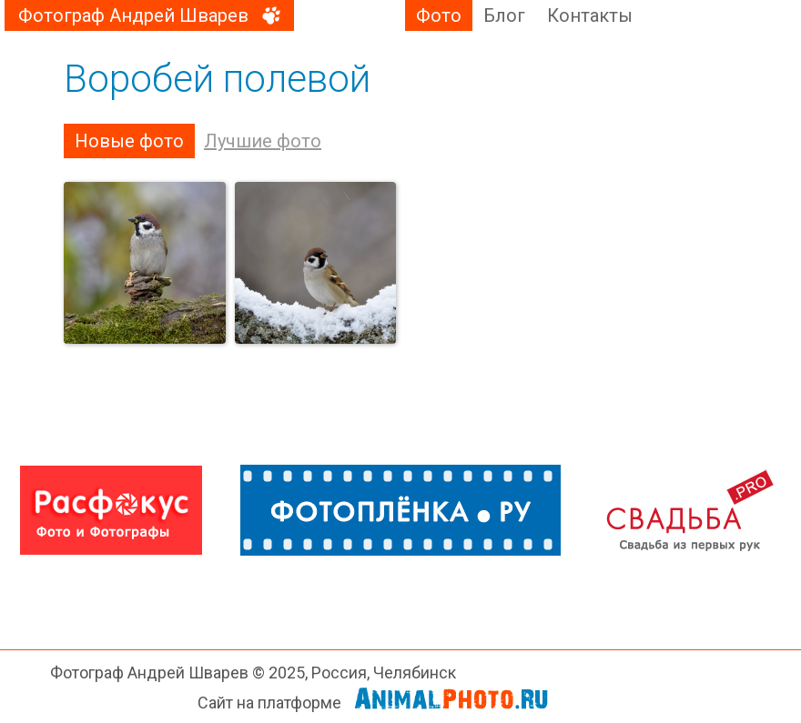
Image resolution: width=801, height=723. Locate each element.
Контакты (590, 15)
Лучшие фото (262, 141)
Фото (438, 15)
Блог (504, 15)
